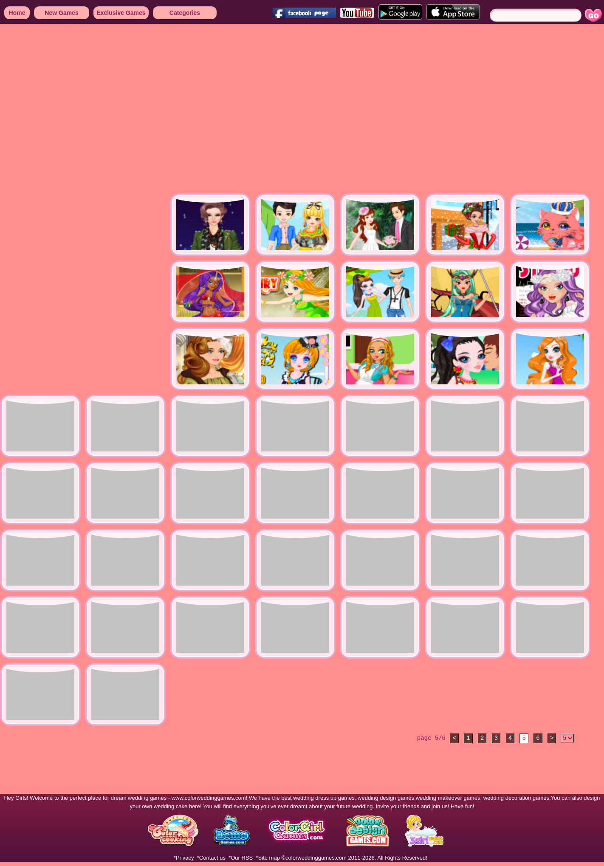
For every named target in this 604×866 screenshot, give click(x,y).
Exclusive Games (120, 12)
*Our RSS (241, 858)
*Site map (268, 858)
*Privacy (184, 858)
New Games (61, 12)
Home (17, 12)
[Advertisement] (79, 109)
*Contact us (211, 858)
